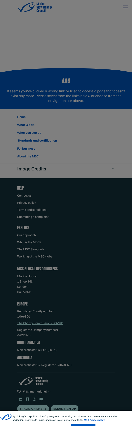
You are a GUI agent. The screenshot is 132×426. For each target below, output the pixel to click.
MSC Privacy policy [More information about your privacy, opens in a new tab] (94, 423)
